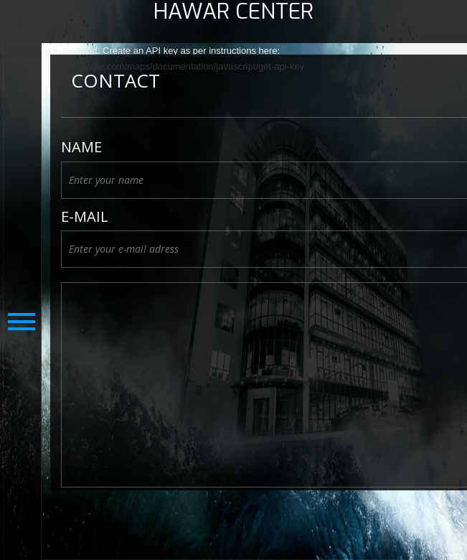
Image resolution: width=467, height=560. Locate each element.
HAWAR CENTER (233, 12)
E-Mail (84, 217)
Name (81, 147)
